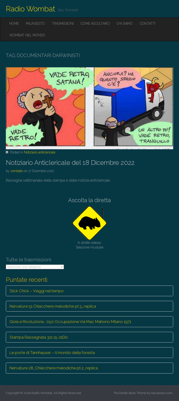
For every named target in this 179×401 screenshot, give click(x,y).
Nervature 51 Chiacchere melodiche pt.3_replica (53, 306)
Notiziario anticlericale (39, 152)
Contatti (148, 23)
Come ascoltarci (95, 23)
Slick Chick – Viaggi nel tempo (37, 291)
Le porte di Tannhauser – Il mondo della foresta (52, 352)
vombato (16, 171)
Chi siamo (125, 23)
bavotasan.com (161, 393)
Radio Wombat (30, 8)
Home (14, 23)
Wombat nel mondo (27, 35)
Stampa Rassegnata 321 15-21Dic (39, 337)
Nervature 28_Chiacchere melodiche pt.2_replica (54, 368)
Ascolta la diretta (89, 200)
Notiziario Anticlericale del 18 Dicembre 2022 (70, 163)
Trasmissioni (63, 23)
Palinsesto (35, 23)
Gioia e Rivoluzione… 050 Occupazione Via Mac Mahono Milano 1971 (70, 321)
